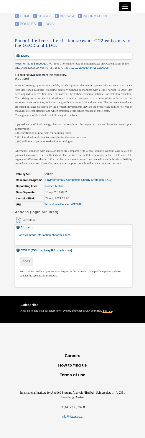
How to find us (72, 365)
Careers (72, 355)
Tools (22, 56)
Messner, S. (22, 63)
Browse (67, 16)
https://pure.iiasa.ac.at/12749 (63, 204)
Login (48, 24)
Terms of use (72, 375)
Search (45, 16)
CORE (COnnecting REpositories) (44, 250)
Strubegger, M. (42, 63)
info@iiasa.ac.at (72, 416)
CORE (26, 261)
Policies (28, 24)
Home (25, 16)
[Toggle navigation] (125, 6)
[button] (18, 220)
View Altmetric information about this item (44, 235)
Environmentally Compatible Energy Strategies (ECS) (78, 179)
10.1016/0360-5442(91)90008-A (91, 67)
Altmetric (25, 227)
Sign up (107, 310)
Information (95, 16)
